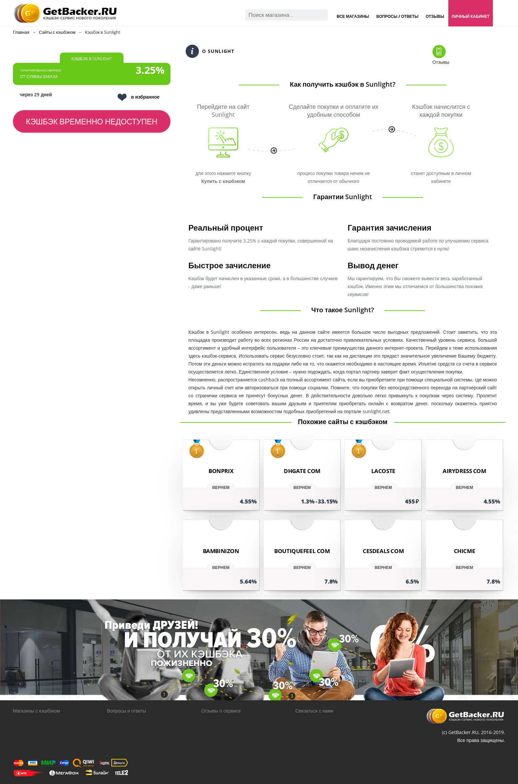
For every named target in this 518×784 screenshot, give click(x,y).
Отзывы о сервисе (221, 711)
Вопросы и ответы (126, 711)
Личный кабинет (471, 16)
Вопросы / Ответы (397, 16)
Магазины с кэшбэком (36, 711)
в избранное (139, 97)
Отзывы (435, 16)
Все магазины (353, 16)
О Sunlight (210, 51)
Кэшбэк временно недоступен (92, 121)
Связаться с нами (314, 711)
